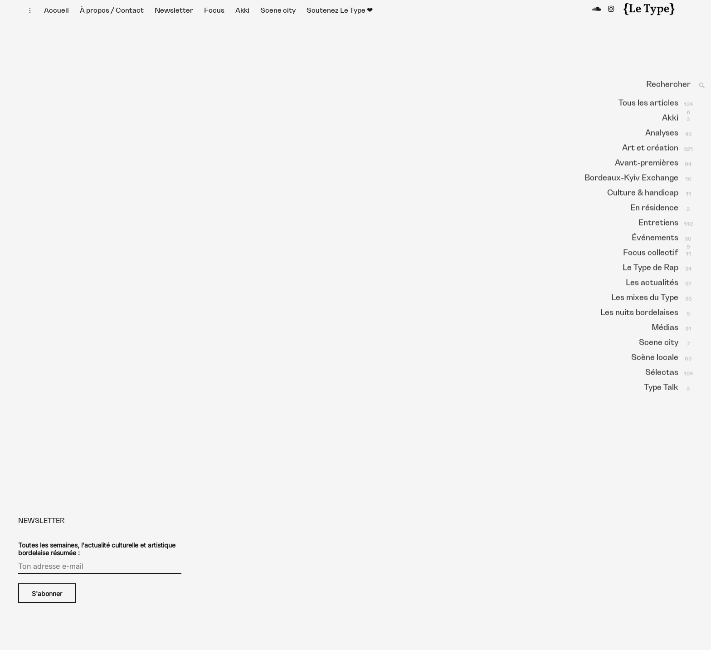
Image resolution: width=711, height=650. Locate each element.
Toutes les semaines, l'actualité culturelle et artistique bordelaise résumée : (96, 558)
